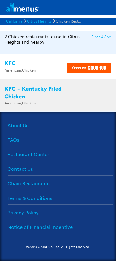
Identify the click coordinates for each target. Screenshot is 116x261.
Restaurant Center (28, 154)
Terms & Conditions (30, 198)
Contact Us (20, 169)
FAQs (13, 140)
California (14, 20)
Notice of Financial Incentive (40, 227)
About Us (18, 125)
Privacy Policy (23, 212)
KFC (10, 63)
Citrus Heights (39, 20)
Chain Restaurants (29, 183)
